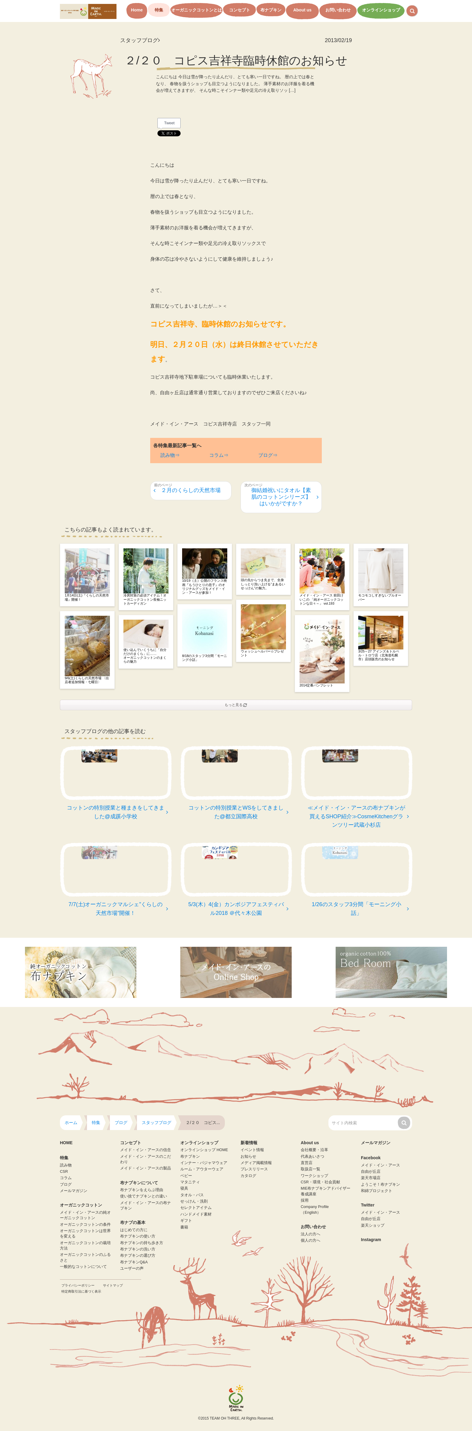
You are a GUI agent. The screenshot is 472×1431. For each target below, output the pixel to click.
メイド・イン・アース (380, 1165)
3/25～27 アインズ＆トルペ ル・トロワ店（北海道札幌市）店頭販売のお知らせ (378, 655)
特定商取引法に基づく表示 (81, 1291)
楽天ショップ (372, 1225)
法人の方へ (310, 1234)
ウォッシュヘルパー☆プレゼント (262, 653)
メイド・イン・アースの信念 (145, 1150)
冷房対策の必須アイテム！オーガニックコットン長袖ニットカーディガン (144, 599)
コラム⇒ (218, 455)
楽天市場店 (370, 1178)
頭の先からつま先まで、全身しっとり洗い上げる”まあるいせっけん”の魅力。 (263, 584)
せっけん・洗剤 (194, 1201)
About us (302, 10)
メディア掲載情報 (256, 1163)
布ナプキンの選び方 (137, 1255)
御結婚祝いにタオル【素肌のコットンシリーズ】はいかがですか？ (284, 496)
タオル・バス (192, 1195)
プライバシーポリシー (78, 1285)
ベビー (186, 1176)
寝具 (184, 1188)
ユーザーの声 (132, 1268)
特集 (159, 10)
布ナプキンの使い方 (137, 1236)
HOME (66, 1142)
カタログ (248, 1176)
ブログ (66, 1184)
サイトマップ (113, 1285)
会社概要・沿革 (314, 1150)
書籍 (184, 1227)
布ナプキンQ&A (134, 1262)
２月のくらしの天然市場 (187, 490)
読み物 (66, 1165)
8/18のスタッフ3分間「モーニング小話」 (204, 657)
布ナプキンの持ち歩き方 (141, 1243)
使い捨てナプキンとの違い (143, 1196)
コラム (66, 1178)
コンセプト (239, 10)
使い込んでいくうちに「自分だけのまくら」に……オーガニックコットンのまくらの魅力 (144, 656)
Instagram (371, 1239)
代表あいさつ (312, 1156)
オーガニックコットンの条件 (85, 1224)
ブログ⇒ (268, 455)
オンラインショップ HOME (204, 1150)
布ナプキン (270, 10)
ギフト (186, 1221)
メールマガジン (73, 1191)
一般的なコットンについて (83, 1267)
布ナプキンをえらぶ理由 (141, 1190)
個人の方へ (310, 1240)
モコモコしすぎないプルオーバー (379, 597)
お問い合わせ (338, 10)
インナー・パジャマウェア (203, 1163)
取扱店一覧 (310, 1169)
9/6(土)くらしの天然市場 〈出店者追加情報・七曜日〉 (87, 680)
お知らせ (248, 1156)
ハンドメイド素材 (196, 1214)
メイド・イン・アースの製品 (145, 1168)
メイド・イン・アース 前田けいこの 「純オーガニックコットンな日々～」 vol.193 (321, 599)
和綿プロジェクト (376, 1191)
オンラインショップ (381, 10)
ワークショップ (314, 1176)
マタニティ (190, 1182)
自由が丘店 (370, 1171)
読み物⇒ (170, 455)
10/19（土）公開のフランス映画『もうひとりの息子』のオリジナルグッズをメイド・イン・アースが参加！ (204, 586)
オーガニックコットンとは (196, 10)
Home (137, 10)
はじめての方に (134, 1230)
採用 (305, 1200)
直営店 (306, 1163)
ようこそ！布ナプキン (380, 1184)
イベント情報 (252, 1150)
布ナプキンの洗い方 (137, 1249)
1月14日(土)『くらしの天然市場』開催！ (87, 597)
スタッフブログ (140, 40)
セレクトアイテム (196, 1208)
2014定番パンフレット (316, 685)
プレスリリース (254, 1169)
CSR (64, 1171)
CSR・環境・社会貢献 (320, 1182)
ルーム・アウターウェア (201, 1169)
